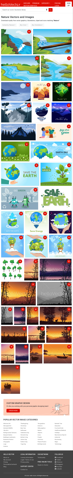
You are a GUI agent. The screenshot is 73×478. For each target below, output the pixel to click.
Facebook (59, 457)
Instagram (59, 464)
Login (57, 6)
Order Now (13, 411)
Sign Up (68, 4)
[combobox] (9, 25)
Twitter (58, 460)
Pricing (58, 3)
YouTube (58, 466)
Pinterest (58, 462)
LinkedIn (58, 469)
